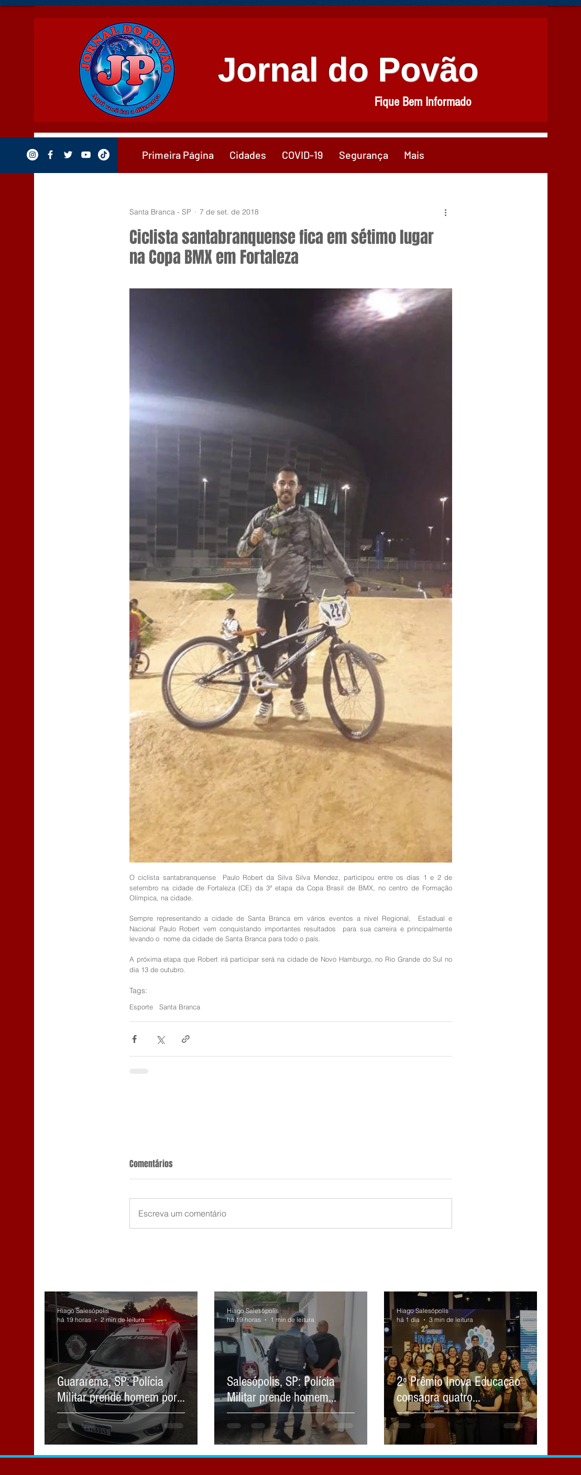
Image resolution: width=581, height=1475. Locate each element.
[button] (248, 154)
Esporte (141, 1007)
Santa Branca (179, 1007)
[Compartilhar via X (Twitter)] (160, 1039)
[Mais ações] (446, 212)
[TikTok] (103, 154)
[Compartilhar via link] (186, 1039)
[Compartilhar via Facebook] (134, 1039)
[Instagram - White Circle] (32, 154)
